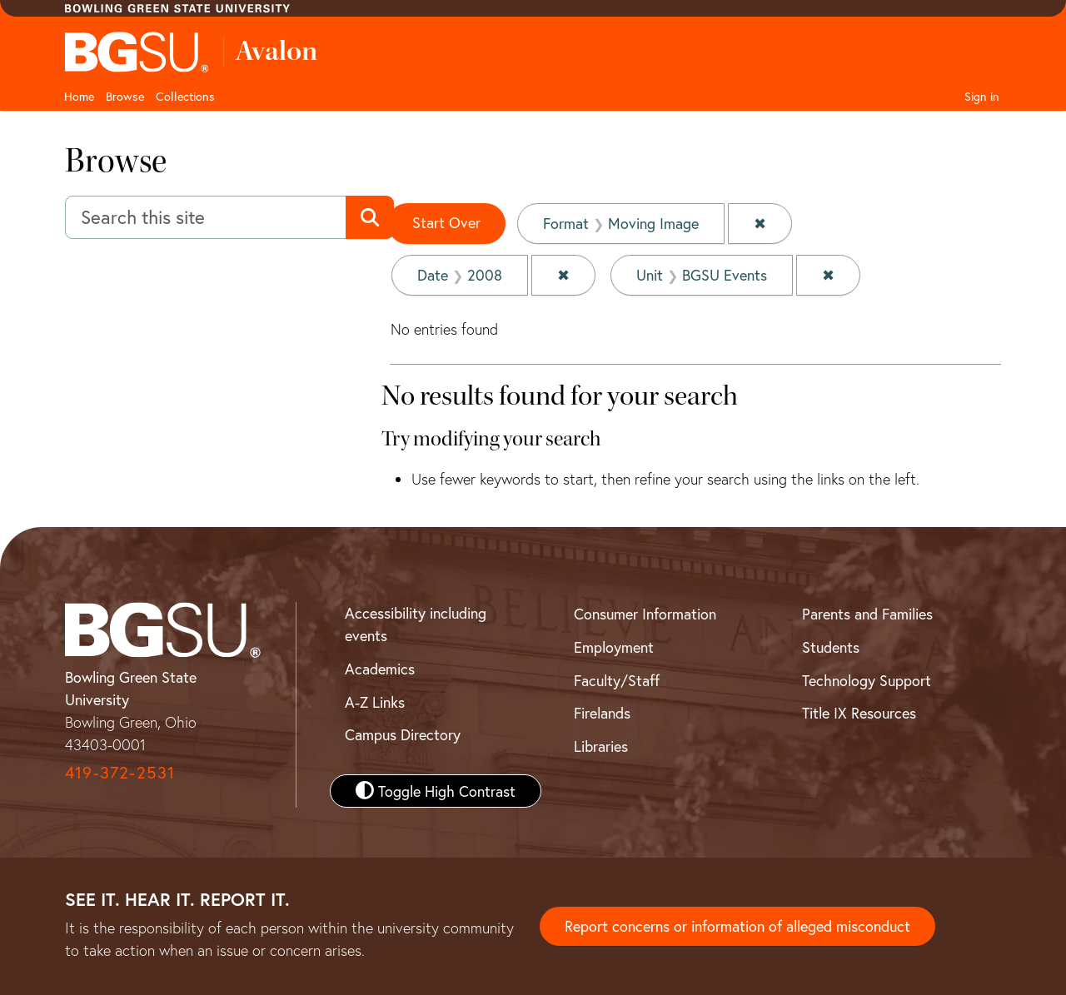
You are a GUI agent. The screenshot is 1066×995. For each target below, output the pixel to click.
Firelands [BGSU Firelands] (602, 713)
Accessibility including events (415, 624)
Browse (125, 96)
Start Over (446, 222)
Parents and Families (867, 614)
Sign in (981, 96)
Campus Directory (403, 734)
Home (79, 96)
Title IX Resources (859, 713)
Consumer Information (645, 614)
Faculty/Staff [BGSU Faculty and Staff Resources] (617, 680)
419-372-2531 (120, 772)
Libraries (601, 746)
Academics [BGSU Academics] (380, 669)
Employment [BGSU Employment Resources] (614, 647)
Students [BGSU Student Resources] (830, 647)
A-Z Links (375, 702)
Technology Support (866, 680)
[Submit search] (369, 217)
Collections (185, 96)
